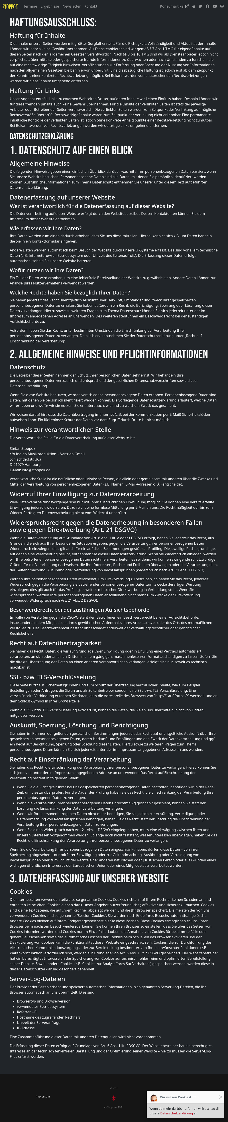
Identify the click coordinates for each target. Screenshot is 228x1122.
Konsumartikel (174, 6)
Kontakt (90, 6)
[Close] (220, 1097)
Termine (30, 6)
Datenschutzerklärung (176, 1113)
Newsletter (72, 6)
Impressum (43, 1096)
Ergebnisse (50, 6)
